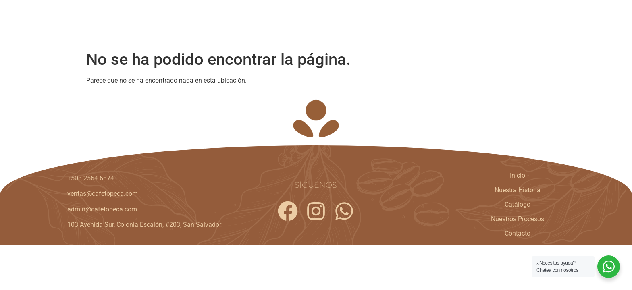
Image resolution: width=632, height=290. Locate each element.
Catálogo (422, 23)
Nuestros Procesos (480, 23)
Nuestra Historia (368, 23)
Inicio (318, 23)
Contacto (538, 23)
